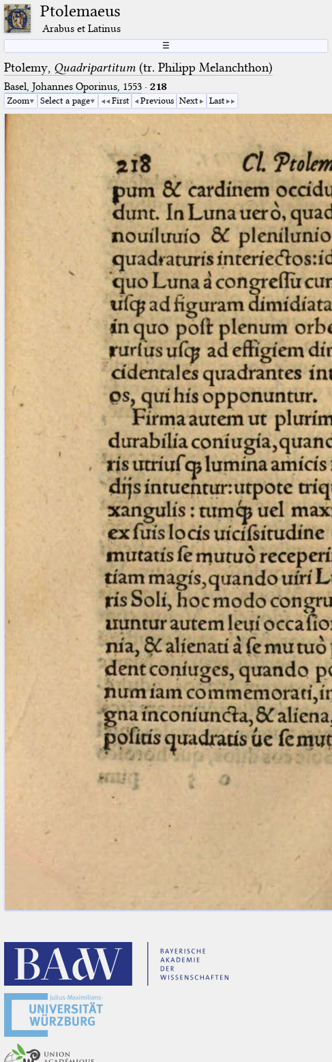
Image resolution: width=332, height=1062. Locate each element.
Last (216, 100)
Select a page (65, 100)
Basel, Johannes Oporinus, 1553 (73, 86)
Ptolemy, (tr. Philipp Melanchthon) (138, 67)
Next (188, 100)
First (120, 100)
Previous (157, 100)
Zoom (18, 100)
